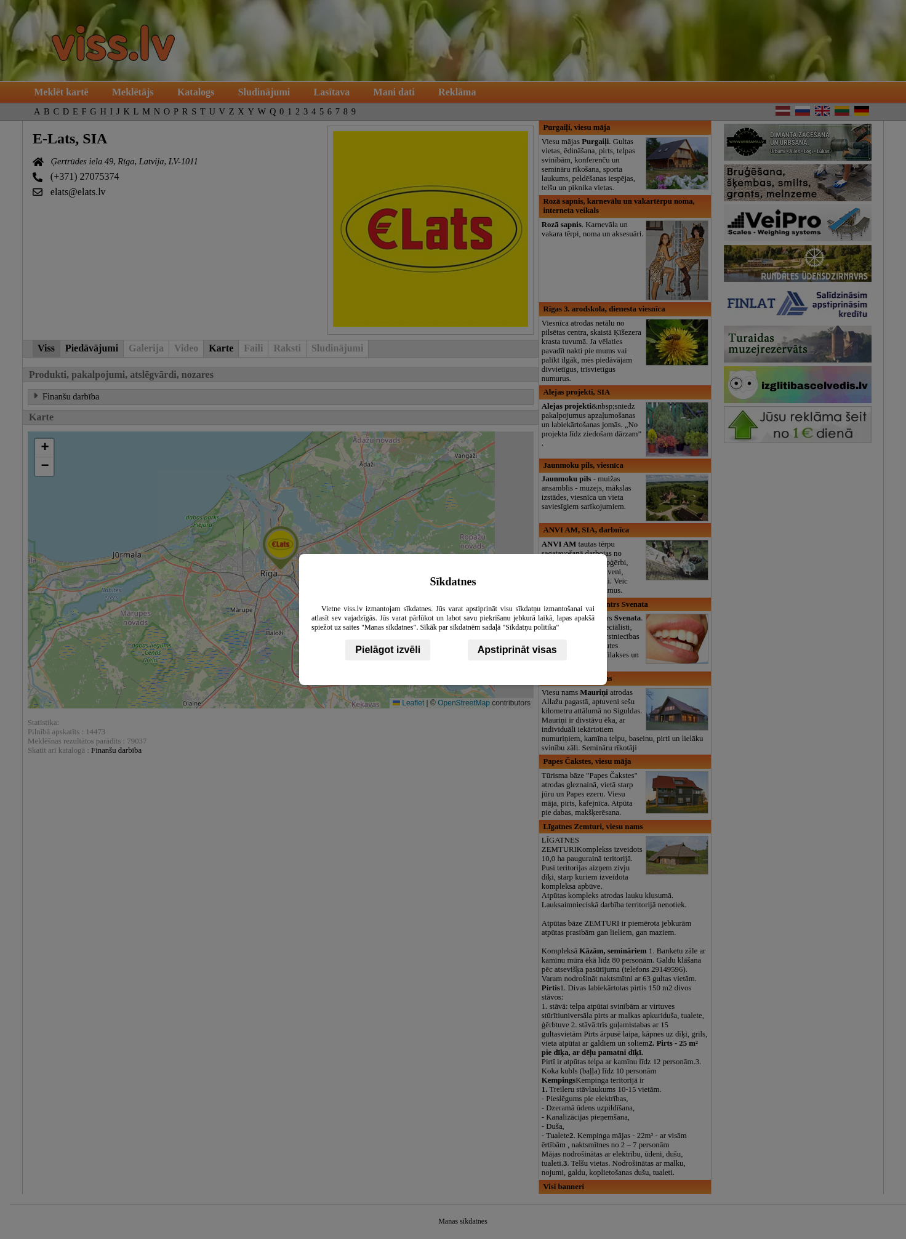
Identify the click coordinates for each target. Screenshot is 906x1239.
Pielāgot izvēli (387, 649)
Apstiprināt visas (517, 649)
